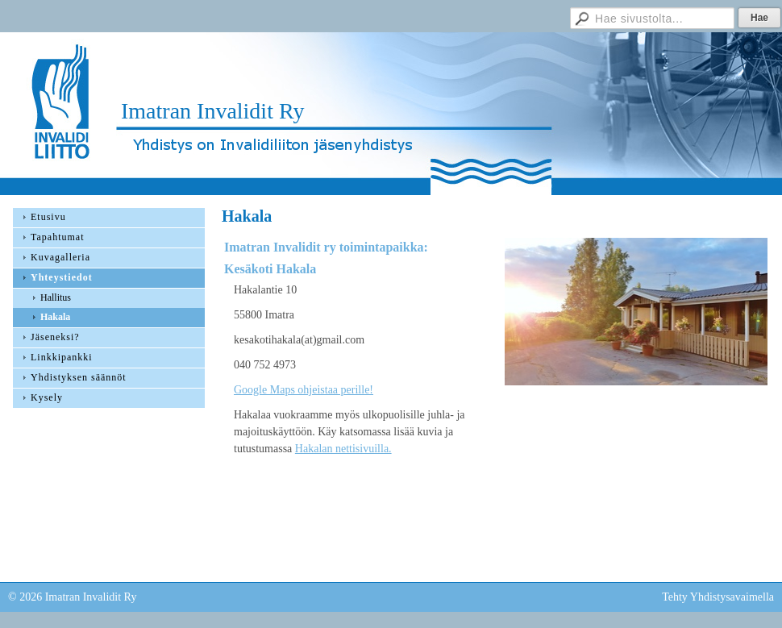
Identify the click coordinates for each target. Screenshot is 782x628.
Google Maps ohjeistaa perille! (303, 390)
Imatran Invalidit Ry (213, 110)
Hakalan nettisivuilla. (343, 449)
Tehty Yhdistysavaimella (718, 597)
